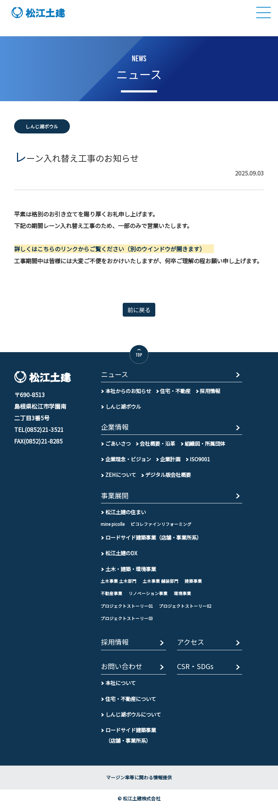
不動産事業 (111, 593)
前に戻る (139, 309)
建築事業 (193, 581)
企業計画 (170, 459)
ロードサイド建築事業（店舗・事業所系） (153, 537)
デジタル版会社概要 (168, 474)
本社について (120, 683)
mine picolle (113, 524)
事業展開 (115, 495)
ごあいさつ (118, 443)
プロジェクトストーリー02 (185, 606)
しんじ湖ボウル (123, 406)
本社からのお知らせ (128, 390)
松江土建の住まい (125, 511)
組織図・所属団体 (205, 443)
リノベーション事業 (148, 593)
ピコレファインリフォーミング (161, 524)
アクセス (190, 642)
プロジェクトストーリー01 (127, 606)
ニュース (114, 374)
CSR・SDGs (195, 666)
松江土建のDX (121, 553)
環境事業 (182, 593)
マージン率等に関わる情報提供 (139, 777)
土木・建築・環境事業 (130, 568)
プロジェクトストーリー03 (127, 618)
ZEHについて (120, 474)
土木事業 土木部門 (118, 581)
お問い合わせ (121, 666)
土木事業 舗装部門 (160, 581)
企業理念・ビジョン (128, 459)
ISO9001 (200, 459)
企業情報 (115, 427)
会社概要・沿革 (157, 443)
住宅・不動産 (175, 390)
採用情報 (210, 390)
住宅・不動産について (130, 698)
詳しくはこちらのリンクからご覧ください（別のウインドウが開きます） (108, 248)
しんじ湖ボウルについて (133, 714)
